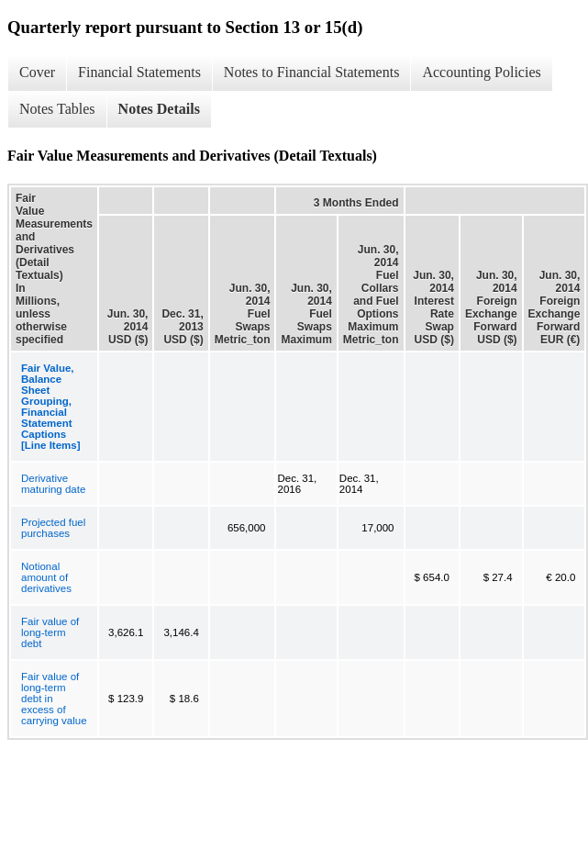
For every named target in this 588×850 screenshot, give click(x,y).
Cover (37, 72)
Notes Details (159, 109)
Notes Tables (57, 109)
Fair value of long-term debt (50, 632)
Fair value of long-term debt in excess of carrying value (54, 698)
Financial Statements (139, 72)
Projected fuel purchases (53, 528)
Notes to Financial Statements (312, 72)
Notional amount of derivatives (46, 577)
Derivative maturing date (53, 484)
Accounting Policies (481, 72)
